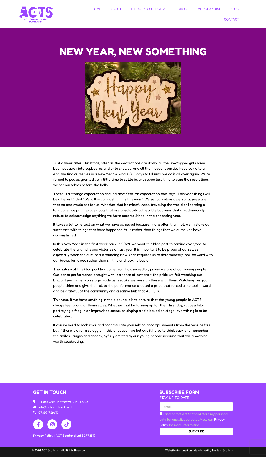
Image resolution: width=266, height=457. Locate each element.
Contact (231, 19)
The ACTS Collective (149, 9)
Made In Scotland (223, 450)
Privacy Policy (43, 435)
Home (96, 9)
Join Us (182, 9)
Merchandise (209, 9)
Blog (234, 9)
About (115, 9)
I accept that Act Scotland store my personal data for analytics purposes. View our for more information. (194, 419)
